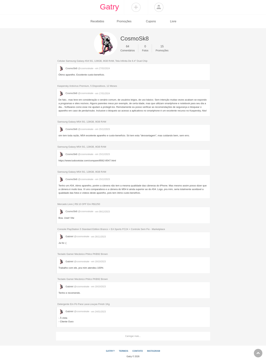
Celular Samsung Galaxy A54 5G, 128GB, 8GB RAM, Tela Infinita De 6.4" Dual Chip (102, 61)
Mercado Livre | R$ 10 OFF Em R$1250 (78, 204)
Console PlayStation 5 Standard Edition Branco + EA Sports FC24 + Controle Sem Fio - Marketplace (111, 229)
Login (158, 7)
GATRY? (110, 351)
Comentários (127, 48)
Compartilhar (136, 7)
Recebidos (97, 21)
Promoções (124, 21)
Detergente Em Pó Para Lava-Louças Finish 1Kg (83, 304)
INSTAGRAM (153, 351)
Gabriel (74, 236)
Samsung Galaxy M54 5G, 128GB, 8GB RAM (81, 121)
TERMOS (123, 351)
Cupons (151, 21)
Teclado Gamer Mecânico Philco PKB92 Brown (82, 254)
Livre (173, 21)
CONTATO (137, 351)
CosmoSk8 (76, 68)
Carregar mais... (133, 336)
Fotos (145, 48)
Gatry (109, 6)
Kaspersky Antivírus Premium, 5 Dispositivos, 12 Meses (87, 86)
